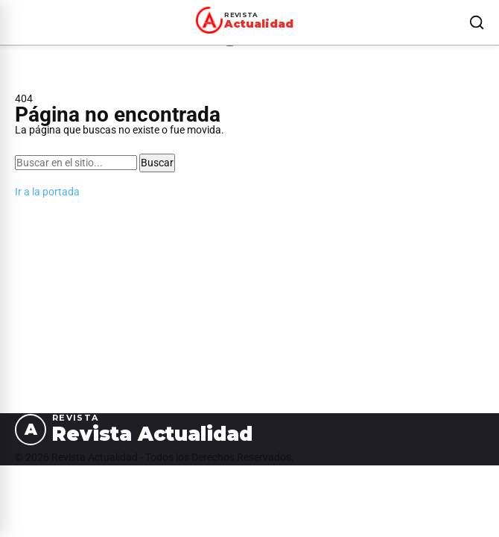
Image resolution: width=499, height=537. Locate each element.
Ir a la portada (47, 192)
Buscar (157, 163)
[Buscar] (477, 22)
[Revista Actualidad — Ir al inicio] (247, 20)
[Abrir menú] (17, 22)
